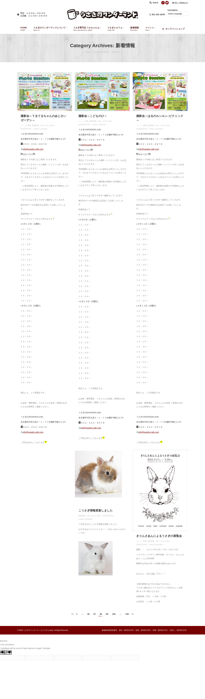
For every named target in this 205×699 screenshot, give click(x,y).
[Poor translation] (8, 652)
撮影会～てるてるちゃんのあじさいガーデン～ (43, 118)
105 (127, 614)
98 (101, 614)
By (47, 125)
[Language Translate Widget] (178, 13)
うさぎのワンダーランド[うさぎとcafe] (38, 630)
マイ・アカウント (181, 3)
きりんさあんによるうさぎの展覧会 (159, 535)
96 (88, 614)
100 (113, 614)
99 (107, 614)
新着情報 (35, 125)
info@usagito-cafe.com (33, 149)
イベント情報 (26, 125)
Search (155, 2)
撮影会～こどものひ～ (92, 115)
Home (88, 52)
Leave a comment (40, 129)
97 (95, 614)
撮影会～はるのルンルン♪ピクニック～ (159, 118)
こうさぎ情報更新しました (95, 510)
